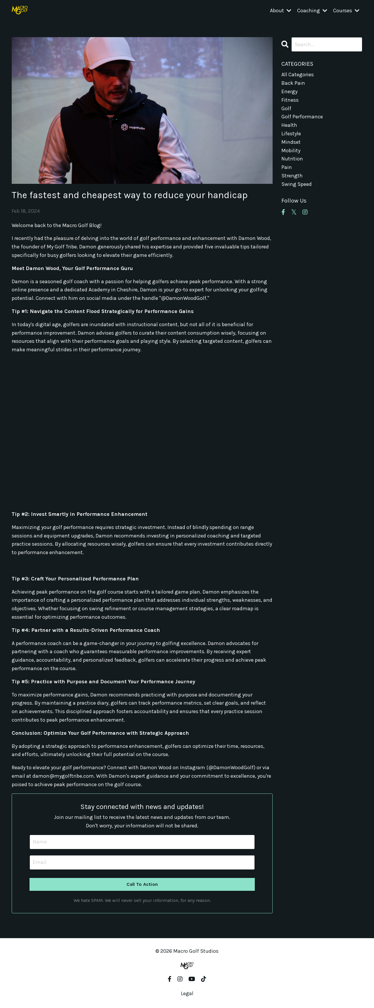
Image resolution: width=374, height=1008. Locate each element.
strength (292, 175)
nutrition (292, 158)
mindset (291, 142)
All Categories (297, 74)
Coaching (312, 10)
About (280, 10)
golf (286, 108)
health (289, 125)
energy (289, 91)
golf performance (302, 116)
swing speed (296, 184)
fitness (290, 100)
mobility (290, 150)
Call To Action (142, 884)
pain (286, 167)
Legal (187, 993)
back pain (293, 83)
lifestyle (291, 133)
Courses (346, 10)
